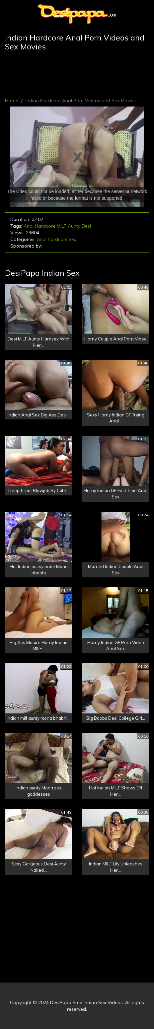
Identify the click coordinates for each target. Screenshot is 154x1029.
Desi (86, 226)
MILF (61, 226)
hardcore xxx (62, 239)
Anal (29, 226)
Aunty (74, 226)
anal (41, 239)
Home (11, 101)
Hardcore (45, 226)
